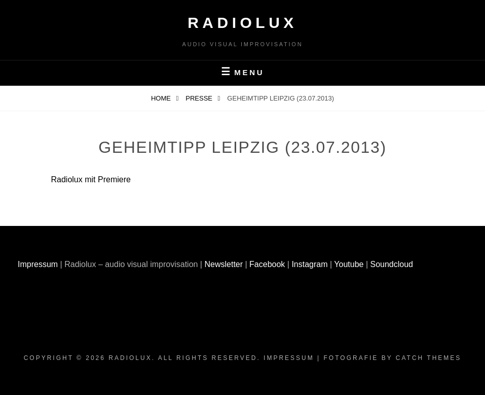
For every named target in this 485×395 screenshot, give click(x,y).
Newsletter (223, 264)
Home (162, 98)
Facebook (267, 264)
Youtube (348, 264)
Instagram (309, 264)
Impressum (38, 264)
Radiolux (242, 22)
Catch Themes (429, 357)
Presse (199, 98)
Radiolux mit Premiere (91, 179)
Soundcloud (392, 264)
